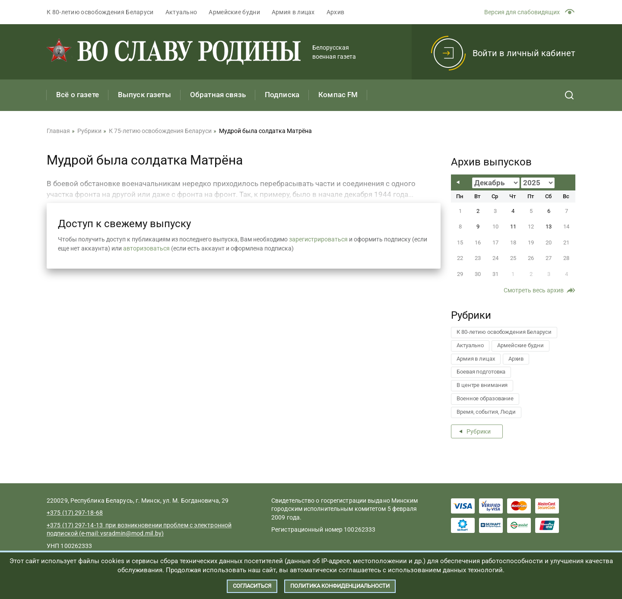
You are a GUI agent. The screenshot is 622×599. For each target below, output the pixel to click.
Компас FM (338, 94)
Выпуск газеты (144, 94)
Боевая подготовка (481, 371)
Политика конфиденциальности (340, 586)
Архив (336, 12)
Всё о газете (77, 94)
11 (513, 226)
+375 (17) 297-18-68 (75, 512)
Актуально (181, 12)
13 (549, 226)
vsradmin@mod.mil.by (131, 533)
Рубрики (478, 431)
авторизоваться (146, 248)
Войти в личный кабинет (524, 53)
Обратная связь (218, 94)
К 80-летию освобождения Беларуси (100, 12)
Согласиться (252, 586)
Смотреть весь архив (534, 290)
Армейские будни (234, 12)
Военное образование (485, 398)
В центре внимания (482, 385)
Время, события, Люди (486, 412)
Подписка (282, 94)
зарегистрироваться (318, 239)
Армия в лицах (293, 12)
